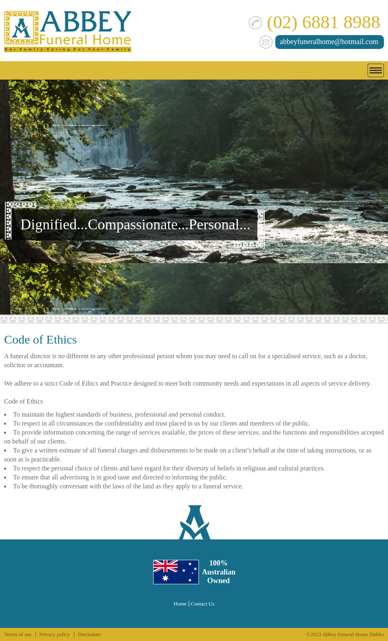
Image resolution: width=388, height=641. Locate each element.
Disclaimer (89, 634)
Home (180, 604)
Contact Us (202, 604)
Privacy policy (54, 634)
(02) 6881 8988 (314, 22)
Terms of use (17, 634)
